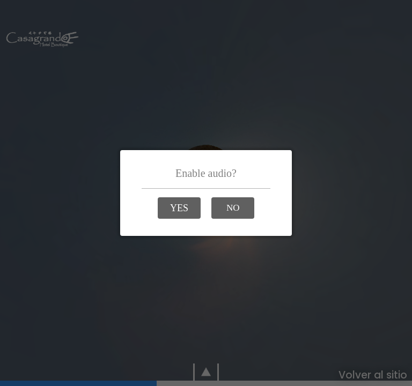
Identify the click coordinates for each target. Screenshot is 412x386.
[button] (179, 208)
